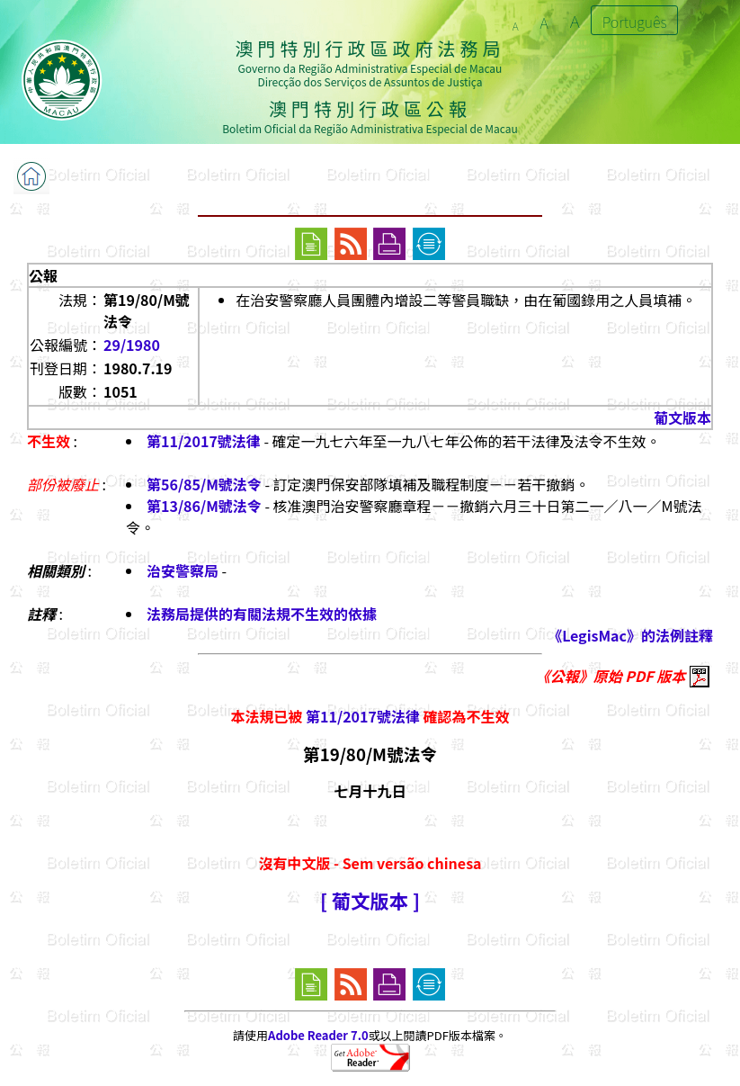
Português (634, 21)
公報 (43, 275)
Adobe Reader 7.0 (318, 1035)
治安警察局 (182, 570)
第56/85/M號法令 (204, 484)
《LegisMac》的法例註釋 (630, 635)
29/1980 (131, 344)
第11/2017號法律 (204, 441)
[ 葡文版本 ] (370, 900)
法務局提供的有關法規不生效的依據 (262, 613)
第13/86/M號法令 (204, 505)
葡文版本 (682, 417)
